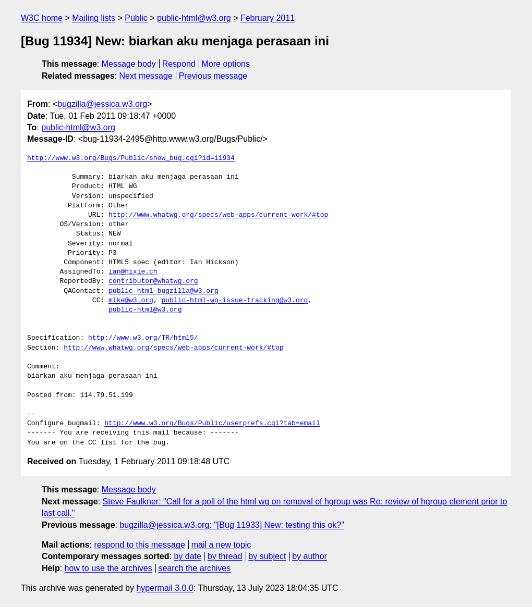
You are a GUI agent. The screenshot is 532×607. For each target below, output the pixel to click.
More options (226, 63)
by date (187, 556)
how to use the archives (108, 568)
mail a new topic (221, 544)
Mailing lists (93, 18)
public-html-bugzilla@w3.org (163, 291)
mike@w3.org (130, 300)
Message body (129, 63)
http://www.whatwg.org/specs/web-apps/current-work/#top (218, 215)
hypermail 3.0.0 (164, 588)
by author (309, 556)
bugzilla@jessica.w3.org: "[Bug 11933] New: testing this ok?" (231, 525)
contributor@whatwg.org (153, 281)
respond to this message (139, 544)
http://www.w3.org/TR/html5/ (143, 338)
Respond (179, 63)
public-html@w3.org (194, 18)
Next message (146, 75)
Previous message (213, 75)
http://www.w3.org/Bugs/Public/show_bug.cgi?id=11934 (131, 158)
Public (136, 18)
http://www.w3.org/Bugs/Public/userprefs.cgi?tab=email (212, 423)
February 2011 (267, 18)
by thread (225, 556)
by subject (267, 556)
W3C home (42, 18)
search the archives (195, 568)
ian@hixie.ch (133, 272)
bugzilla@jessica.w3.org (102, 104)
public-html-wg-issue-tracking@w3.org (234, 300)
